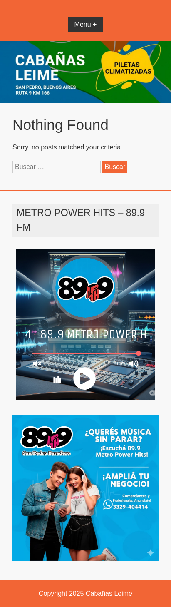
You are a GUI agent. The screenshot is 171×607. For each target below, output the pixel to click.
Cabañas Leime (109, 593)
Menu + (85, 24)
